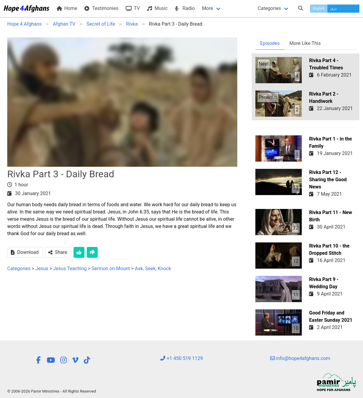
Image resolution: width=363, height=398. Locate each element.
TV (133, 8)
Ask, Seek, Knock (153, 268)
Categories (269, 8)
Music (157, 8)
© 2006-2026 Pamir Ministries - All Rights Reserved (51, 391)
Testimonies (101, 8)
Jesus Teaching (70, 268)
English (319, 8)
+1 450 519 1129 (181, 358)
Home (67, 8)
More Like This (305, 43)
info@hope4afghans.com (300, 358)
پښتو (349, 8)
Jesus (41, 268)
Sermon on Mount (111, 268)
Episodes (270, 43)
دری (333, 8)
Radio (185, 8)
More (207, 8)
